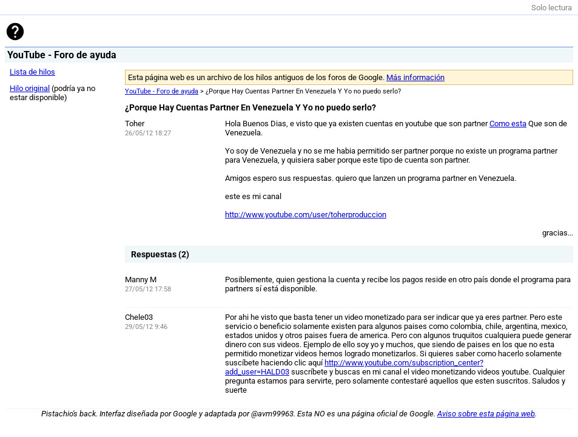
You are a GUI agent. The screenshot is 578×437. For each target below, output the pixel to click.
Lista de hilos (32, 71)
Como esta (507, 123)
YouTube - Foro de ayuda (161, 91)
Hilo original (30, 88)
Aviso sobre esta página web (486, 413)
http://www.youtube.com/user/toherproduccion (305, 214)
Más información (415, 77)
